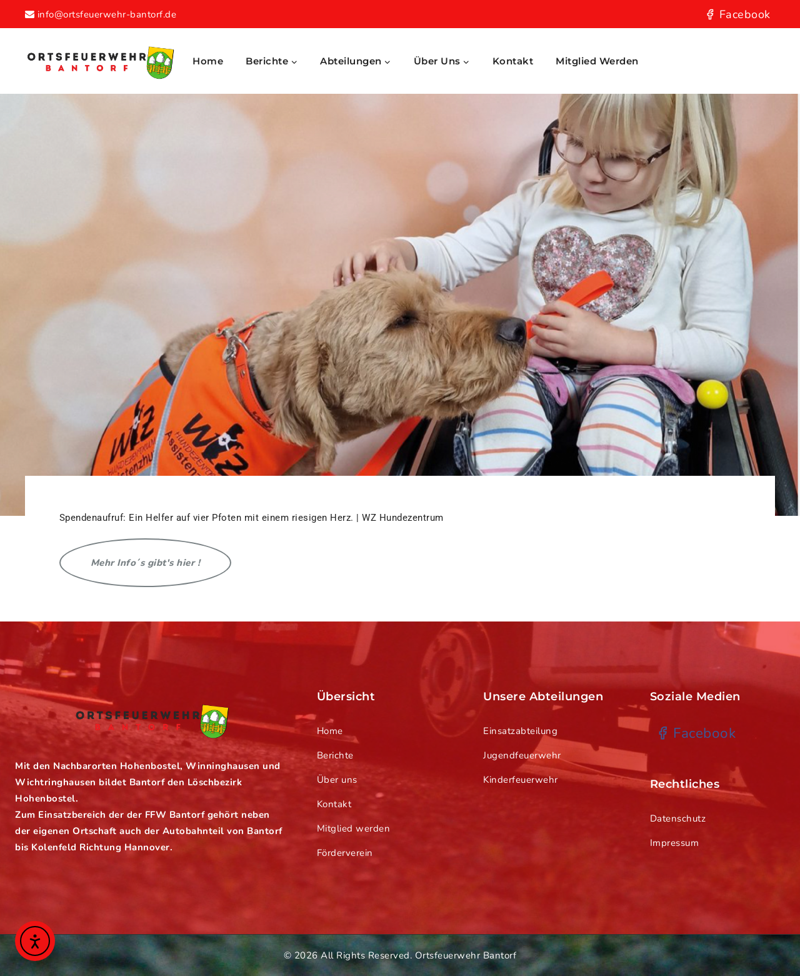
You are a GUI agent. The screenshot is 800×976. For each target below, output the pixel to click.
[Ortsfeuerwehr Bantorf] (100, 61)
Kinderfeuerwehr (520, 779)
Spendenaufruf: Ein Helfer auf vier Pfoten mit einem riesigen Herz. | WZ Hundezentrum (251, 517)
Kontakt (513, 61)
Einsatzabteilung (520, 731)
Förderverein (345, 853)
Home (207, 61)
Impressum (674, 843)
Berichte (335, 755)
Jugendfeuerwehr (522, 755)
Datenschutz (678, 818)
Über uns (337, 779)
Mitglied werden (597, 61)
